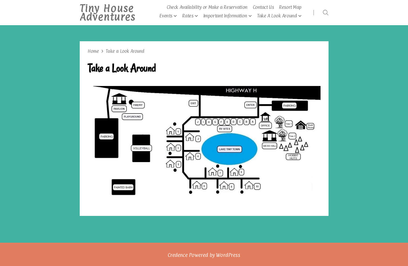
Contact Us (263, 7)
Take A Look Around (277, 15)
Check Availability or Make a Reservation (207, 7)
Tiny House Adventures (107, 12)
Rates (187, 15)
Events (165, 15)
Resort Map (290, 7)
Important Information (225, 15)
